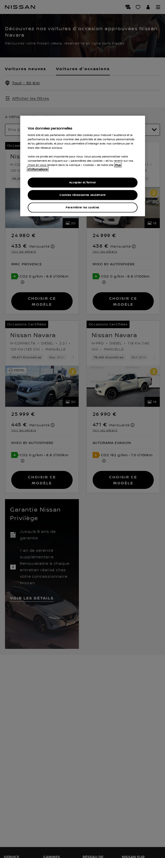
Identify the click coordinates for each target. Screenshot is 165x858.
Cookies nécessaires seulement (82, 194)
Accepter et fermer (82, 182)
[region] (82, 166)
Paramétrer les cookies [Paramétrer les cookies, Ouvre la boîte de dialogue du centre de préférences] (82, 207)
